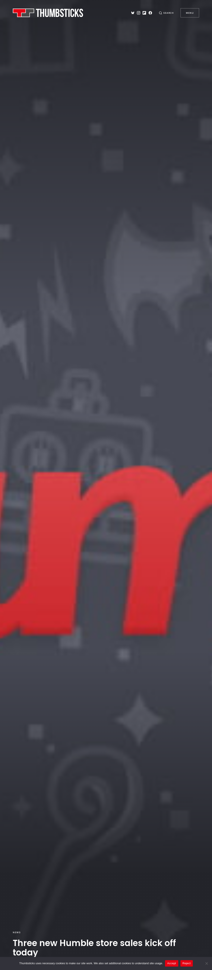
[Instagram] (138, 13)
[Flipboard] (144, 13)
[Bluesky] (133, 13)
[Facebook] (150, 13)
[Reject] (207, 963)
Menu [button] (190, 13)
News (16, 932)
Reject (187, 963)
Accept (171, 963)
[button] (166, 13)
